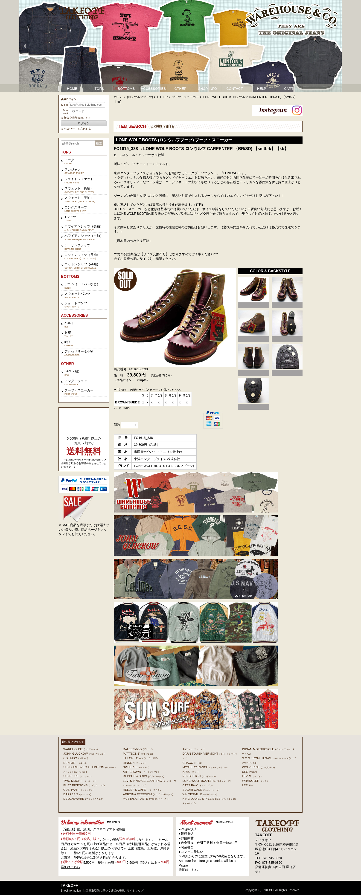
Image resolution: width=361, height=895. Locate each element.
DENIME (75, 763)
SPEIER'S (136, 767)
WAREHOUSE (80, 749)
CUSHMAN (78, 789)
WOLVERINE (258, 767)
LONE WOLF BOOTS (206, 780)
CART (289, 88)
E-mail (64, 105)
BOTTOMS (126, 88)
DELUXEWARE (83, 798)
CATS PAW (197, 785)
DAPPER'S (77, 794)
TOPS (99, 88)
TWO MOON (79, 780)
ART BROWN (141, 771)
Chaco (192, 763)
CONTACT (234, 88)
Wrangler (256, 780)
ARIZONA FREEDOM (148, 794)
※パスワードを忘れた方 (76, 128)
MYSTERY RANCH (204, 767)
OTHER (180, 88)
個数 (117, 424)
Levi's (252, 776)
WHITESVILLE (199, 794)
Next (335, 46)
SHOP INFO (207, 88)
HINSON (134, 763)
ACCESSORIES (153, 88)
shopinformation (71, 890)
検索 (99, 143)
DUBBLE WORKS (143, 776)
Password (65, 112)
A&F (193, 749)
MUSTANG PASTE (146, 798)
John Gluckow (84, 753)
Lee (247, 785)
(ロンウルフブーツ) (140, 97)
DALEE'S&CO (138, 749)
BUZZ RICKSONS (84, 785)
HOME (72, 88)
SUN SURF (77, 776)
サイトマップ (135, 890)
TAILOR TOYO (140, 758)
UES (249, 771)
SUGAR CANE (200, 789)
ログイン (84, 123)
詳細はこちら (70, 867)
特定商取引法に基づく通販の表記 (104, 890)
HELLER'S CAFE (142, 789)
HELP (261, 88)
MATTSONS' (138, 753)
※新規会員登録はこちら (76, 117)
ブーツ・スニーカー (185, 97)
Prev (25, 46)
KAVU (190, 771)
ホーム (118, 97)
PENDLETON (198, 776)
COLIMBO (75, 758)
